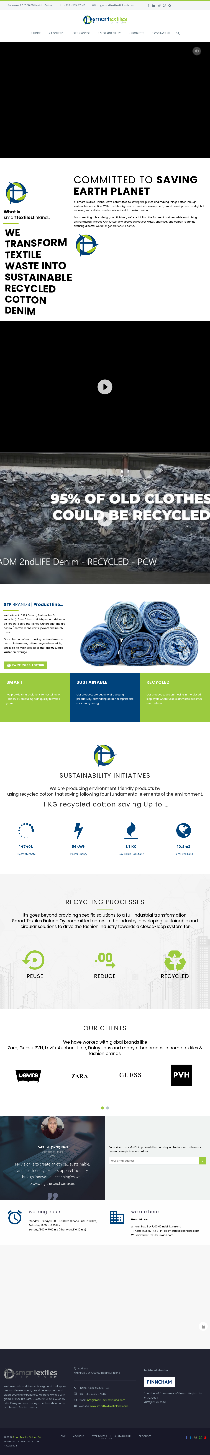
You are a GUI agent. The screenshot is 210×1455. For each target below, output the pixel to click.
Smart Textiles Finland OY (26, 1437)
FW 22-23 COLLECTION (25, 665)
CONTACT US (162, 33)
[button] (105, 386)
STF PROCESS (81, 33)
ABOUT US (57, 33)
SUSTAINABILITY (110, 33)
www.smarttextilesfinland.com (109, 1406)
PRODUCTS (137, 33)
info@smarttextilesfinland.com (114, 5)
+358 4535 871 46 (74, 5)
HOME (37, 33)
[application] (105, 386)
